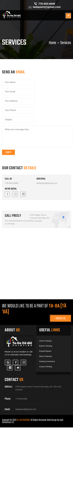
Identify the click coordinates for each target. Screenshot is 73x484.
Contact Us (60, 318)
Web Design (52, 419)
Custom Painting (45, 366)
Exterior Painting (45, 346)
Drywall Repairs (45, 351)
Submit (8, 152)
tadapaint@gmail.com (47, 7)
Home (52, 43)
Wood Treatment (45, 356)
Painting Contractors (46, 361)
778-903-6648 (46, 3)
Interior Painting (45, 341)
